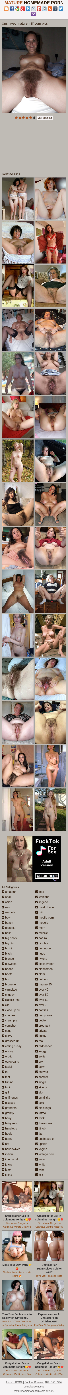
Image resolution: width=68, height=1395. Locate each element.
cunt (6, 1030)
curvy (7, 1035)
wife (39, 1169)
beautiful (9, 927)
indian (7, 1154)
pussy (40, 1035)
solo (39, 1102)
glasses (8, 1102)
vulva (40, 1159)
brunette (9, 984)
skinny (41, 1087)
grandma (9, 1107)
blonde (8, 958)
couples (8, 1015)
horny (7, 1138)
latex (6, 1169)
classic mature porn (16, 999)
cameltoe (9, 989)
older (40, 974)
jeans (7, 1164)
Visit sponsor (45, 117)
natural (41, 938)
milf (39, 912)
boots (7, 974)
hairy (6, 1118)
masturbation (45, 907)
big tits (8, 943)
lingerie (41, 902)
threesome (43, 1123)
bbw (6, 917)
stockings (43, 1107)
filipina (7, 1082)
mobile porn (44, 917)
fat (5, 1071)
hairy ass (9, 1123)
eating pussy (11, 1046)
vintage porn (45, 1154)
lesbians (42, 897)
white (40, 1164)
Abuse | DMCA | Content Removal (25, 1382)
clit (5, 1005)
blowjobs (9, 963)
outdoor (42, 979)
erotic (7, 1056)
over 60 (41, 999)
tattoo (40, 1113)
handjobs (9, 1128)
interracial (10, 1159)
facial (7, 1066)
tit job (40, 1128)
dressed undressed (16, 1041)
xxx (39, 1174)
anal (6, 897)
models (41, 922)
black (7, 953)
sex (39, 1061)
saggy (40, 1051)
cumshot (9, 1025)
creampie (9, 1020)
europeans (10, 1061)
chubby (8, 994)
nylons (41, 958)
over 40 (41, 989)
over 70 (41, 1005)
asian (7, 902)
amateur (9, 891)
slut (39, 1092)
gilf (5, 1092)
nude (40, 953)
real (39, 1041)
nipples (41, 943)
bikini (7, 948)
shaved (41, 1071)
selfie (40, 1056)
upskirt (41, 1143)
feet (6, 1077)
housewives (11, 1149)
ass (6, 907)
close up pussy (13, 1010)
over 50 (41, 994)
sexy (40, 1066)
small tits (42, 1097)
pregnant (42, 1025)
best (6, 933)
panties (41, 1010)
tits (38, 1133)
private (41, 1030)
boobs (7, 969)
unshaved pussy (47, 1138)
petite (40, 1020)
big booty (9, 938)
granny (8, 1113)
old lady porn (45, 963)
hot (5, 1143)
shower (41, 1077)
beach (7, 922)
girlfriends (10, 1097)
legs (39, 891)
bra (5, 979)
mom (40, 927)
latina (7, 1174)
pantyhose (43, 1015)
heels (7, 1133)
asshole (8, 912)
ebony (7, 1051)
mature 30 (43, 984)
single (40, 1082)
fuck (6, 1087)
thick (40, 1118)
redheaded (44, 1046)
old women (44, 969)
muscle (41, 933)
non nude (43, 948)
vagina (41, 1149)
